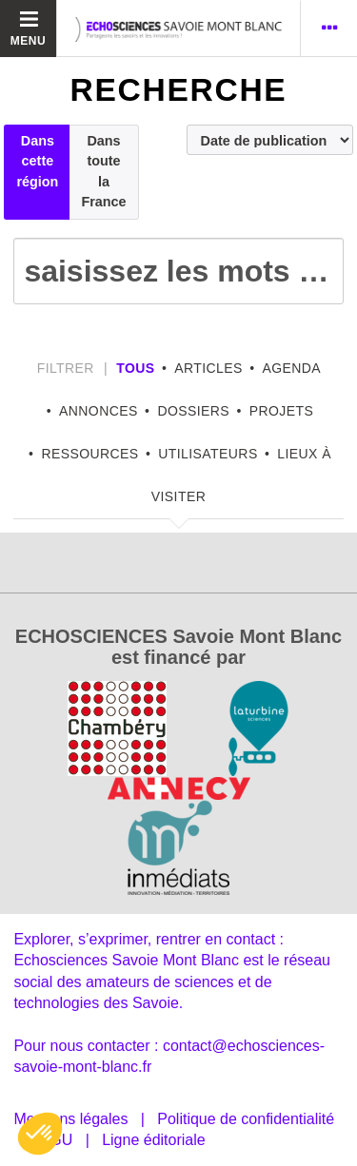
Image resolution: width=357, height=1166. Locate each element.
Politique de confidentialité (245, 1119)
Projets (281, 410)
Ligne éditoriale (154, 1140)
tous (135, 368)
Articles (208, 368)
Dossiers (193, 410)
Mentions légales (70, 1119)
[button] (40, 1133)
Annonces (98, 410)
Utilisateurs (207, 453)
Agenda (291, 368)
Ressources (89, 453)
